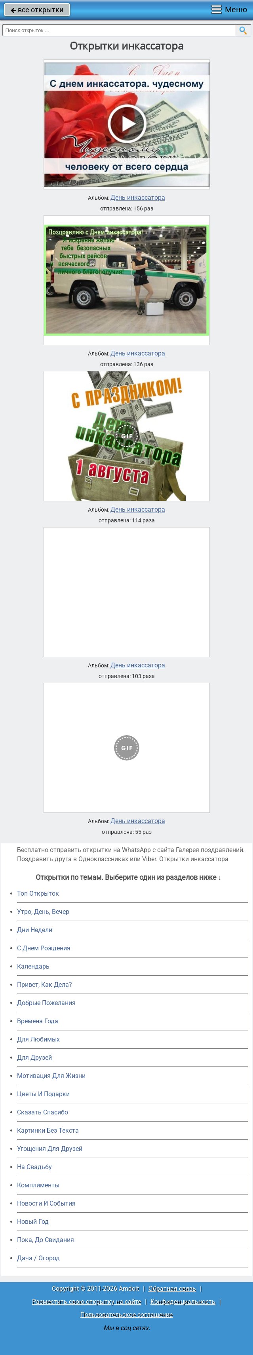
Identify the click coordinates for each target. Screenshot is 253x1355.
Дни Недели (34, 930)
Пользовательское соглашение (126, 1315)
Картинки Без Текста (48, 1130)
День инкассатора (137, 197)
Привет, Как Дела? (44, 984)
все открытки (37, 10)
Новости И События (46, 1203)
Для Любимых (38, 1039)
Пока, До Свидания (45, 1240)
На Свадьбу (34, 1167)
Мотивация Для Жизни (51, 1076)
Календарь (33, 966)
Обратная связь (172, 1288)
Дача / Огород (38, 1258)
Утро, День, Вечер (43, 911)
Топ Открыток (38, 893)
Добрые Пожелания (46, 1003)
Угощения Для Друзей (49, 1148)
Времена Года (37, 1021)
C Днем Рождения (43, 948)
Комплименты (38, 1185)
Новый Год (33, 1221)
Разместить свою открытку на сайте (86, 1301)
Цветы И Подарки (43, 1094)
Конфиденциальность (182, 1301)
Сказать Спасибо (42, 1112)
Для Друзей (34, 1057)
